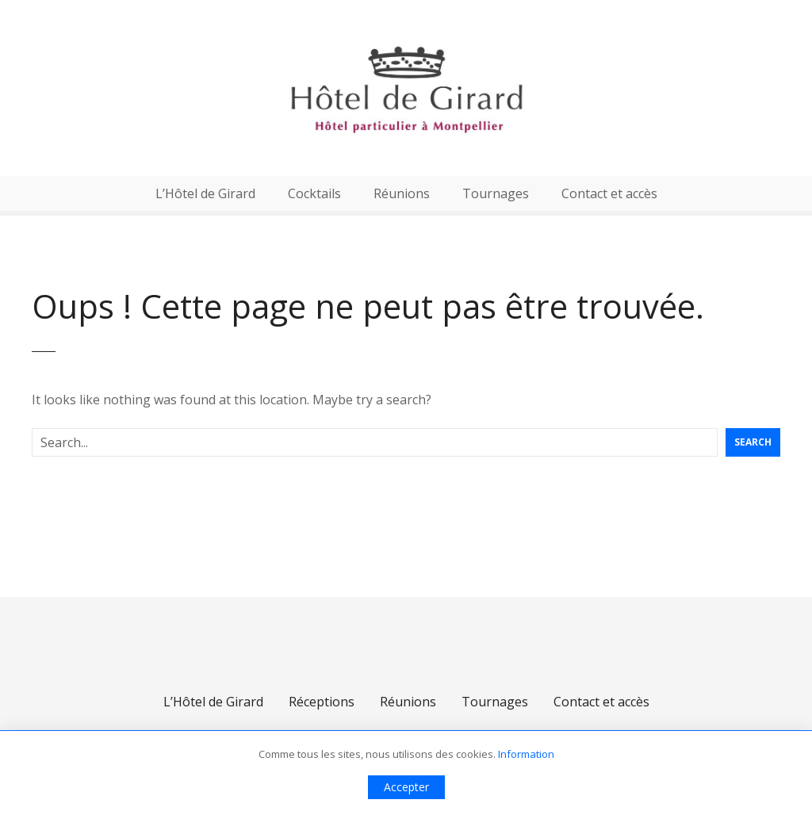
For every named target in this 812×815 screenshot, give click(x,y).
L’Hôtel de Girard (205, 193)
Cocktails (314, 193)
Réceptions (321, 701)
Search (753, 442)
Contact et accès (609, 193)
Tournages (495, 193)
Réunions (401, 193)
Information (526, 754)
